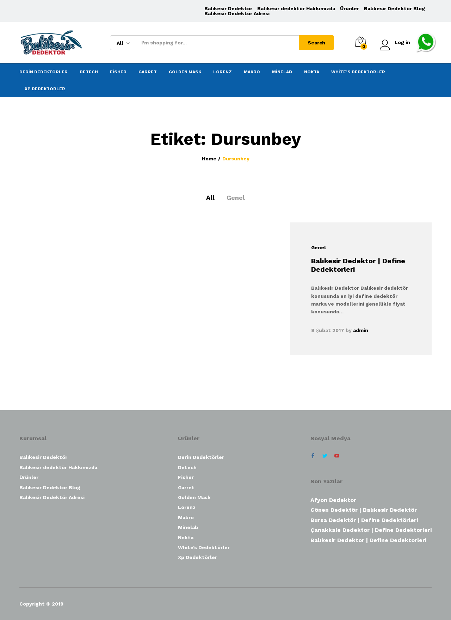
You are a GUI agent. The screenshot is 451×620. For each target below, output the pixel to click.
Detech (89, 72)
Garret (147, 72)
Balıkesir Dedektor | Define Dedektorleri (368, 540)
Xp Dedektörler (45, 89)
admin (360, 330)
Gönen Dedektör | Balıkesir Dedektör (363, 510)
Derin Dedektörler (43, 72)
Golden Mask (185, 72)
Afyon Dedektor (333, 500)
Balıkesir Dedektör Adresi (237, 13)
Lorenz (222, 72)
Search (316, 42)
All (210, 197)
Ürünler (349, 8)
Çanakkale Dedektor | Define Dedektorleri (371, 530)
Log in (395, 42)
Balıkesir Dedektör (228, 8)
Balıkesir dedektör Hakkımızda (296, 8)
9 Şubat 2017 (327, 330)
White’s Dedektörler (358, 72)
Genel (236, 197)
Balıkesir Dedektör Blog (394, 8)
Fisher (118, 72)
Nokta (311, 72)
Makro (252, 72)
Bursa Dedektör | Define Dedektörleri (364, 520)
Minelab (282, 72)
